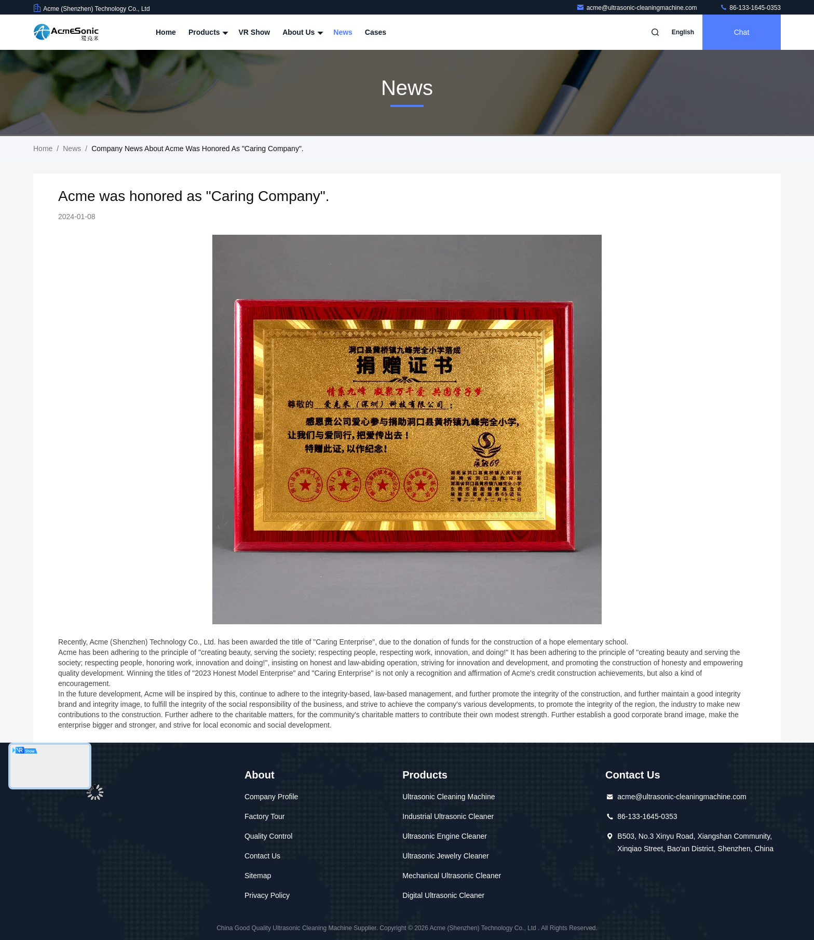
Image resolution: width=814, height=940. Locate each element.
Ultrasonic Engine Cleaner (444, 836)
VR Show (254, 32)
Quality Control (269, 836)
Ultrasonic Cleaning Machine (448, 797)
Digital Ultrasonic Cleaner (443, 895)
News (342, 32)
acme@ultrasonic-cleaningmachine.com (637, 7)
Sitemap (258, 875)
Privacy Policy (267, 895)
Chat (742, 32)
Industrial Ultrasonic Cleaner (448, 816)
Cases (375, 32)
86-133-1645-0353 (750, 7)
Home (166, 32)
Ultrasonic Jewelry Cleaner (445, 856)
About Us (301, 32)
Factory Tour (265, 816)
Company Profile (272, 797)
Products (207, 32)
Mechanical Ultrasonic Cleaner (451, 875)
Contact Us (262, 856)
